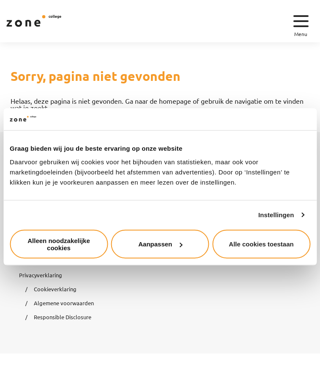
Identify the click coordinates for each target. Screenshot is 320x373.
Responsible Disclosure (62, 317)
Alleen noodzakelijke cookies (58, 244)
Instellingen (276, 214)
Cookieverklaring (55, 289)
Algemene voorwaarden (64, 303)
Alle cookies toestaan (261, 244)
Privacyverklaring (40, 275)
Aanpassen (160, 244)
